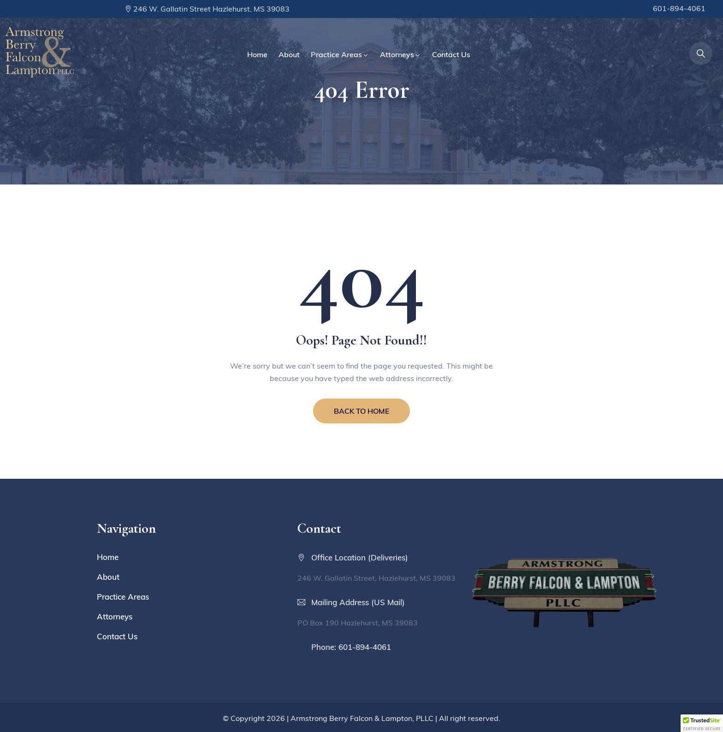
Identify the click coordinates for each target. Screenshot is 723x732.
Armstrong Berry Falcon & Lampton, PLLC (361, 718)
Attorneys (397, 54)
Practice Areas (336, 54)
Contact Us (451, 54)
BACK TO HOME (361, 411)
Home (257, 54)
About (289, 54)
